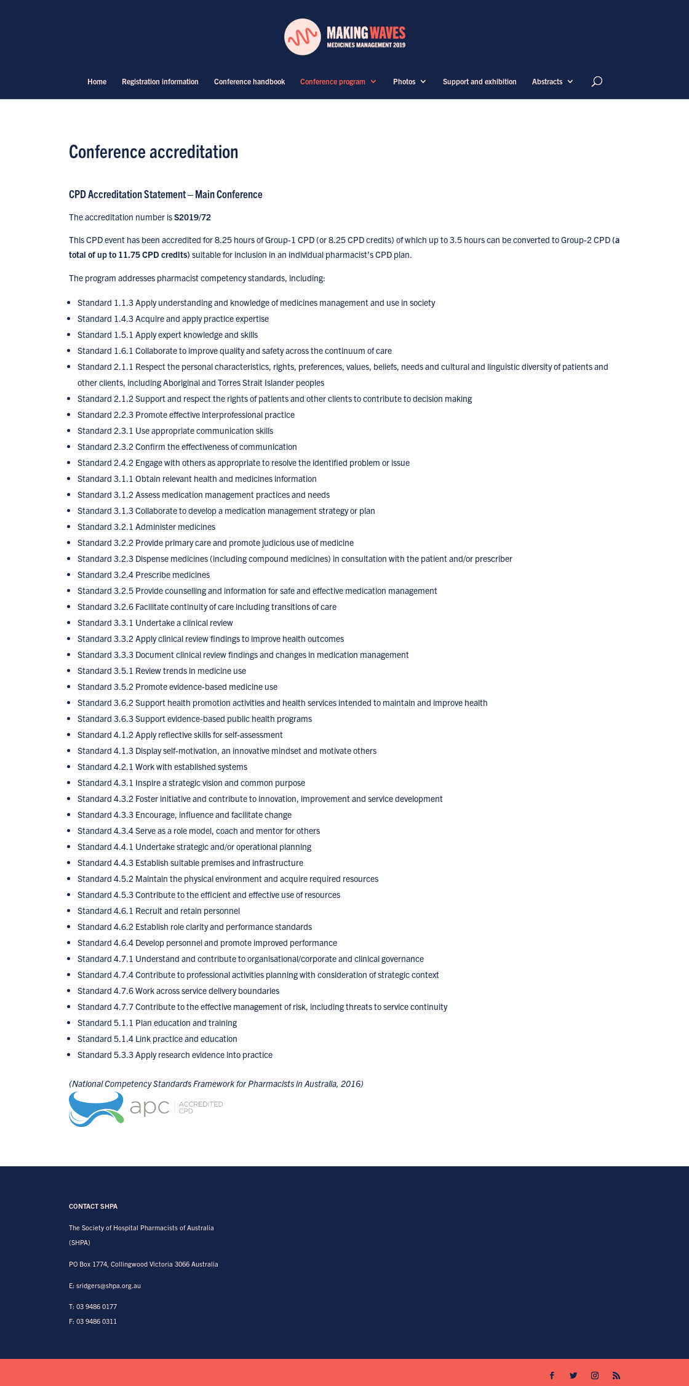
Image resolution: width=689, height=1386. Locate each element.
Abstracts (547, 81)
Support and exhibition (480, 81)
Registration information (160, 81)
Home (96, 81)
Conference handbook (249, 81)
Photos (404, 81)
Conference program (332, 81)
